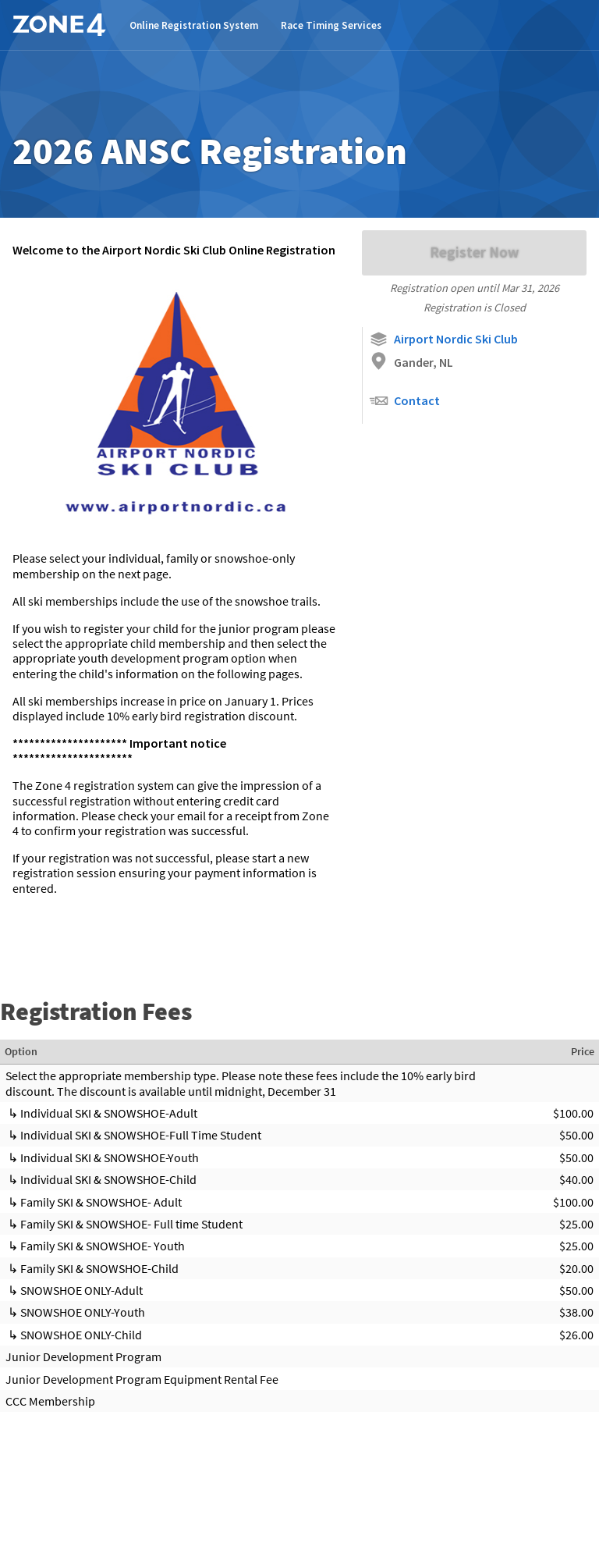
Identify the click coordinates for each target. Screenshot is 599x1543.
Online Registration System (193, 25)
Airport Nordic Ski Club (443, 339)
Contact (404, 401)
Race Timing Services (331, 25)
